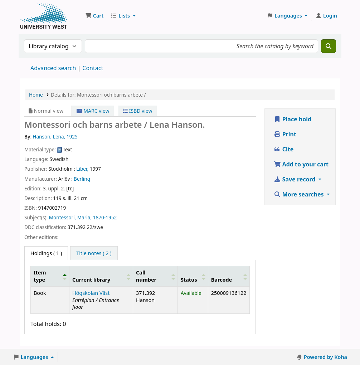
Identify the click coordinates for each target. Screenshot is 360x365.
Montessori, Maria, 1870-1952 (83, 217)
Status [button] (189, 279)
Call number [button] (146, 276)
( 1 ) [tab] (46, 253)
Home (36, 94)
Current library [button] (91, 279)
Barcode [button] (221, 279)
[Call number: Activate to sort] (155, 276)
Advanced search (53, 68)
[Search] (328, 46)
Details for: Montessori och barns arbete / (98, 94)
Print (285, 134)
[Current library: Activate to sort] (101, 276)
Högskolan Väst (91, 292)
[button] (94, 16)
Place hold (293, 119)
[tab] (93, 253)
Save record (295, 179)
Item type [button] (40, 276)
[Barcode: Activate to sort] (228, 276)
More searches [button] (299, 194)
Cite (284, 149)
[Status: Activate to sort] (193, 276)
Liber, (82, 168)
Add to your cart (301, 164)
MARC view (93, 110)
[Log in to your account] (326, 16)
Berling (82, 178)
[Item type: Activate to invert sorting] (50, 276)
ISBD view (137, 110)
